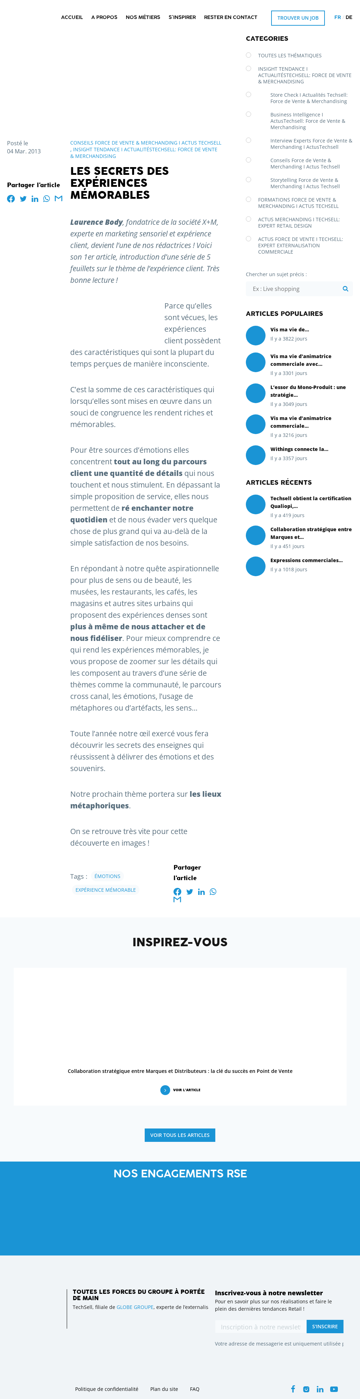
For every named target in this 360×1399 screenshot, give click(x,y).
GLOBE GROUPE (135, 1307)
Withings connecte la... (299, 449)
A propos (104, 17)
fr (337, 17)
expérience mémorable (106, 889)
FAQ (194, 1389)
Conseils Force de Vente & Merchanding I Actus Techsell (145, 142)
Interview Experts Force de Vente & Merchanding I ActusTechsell (311, 143)
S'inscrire (325, 1326)
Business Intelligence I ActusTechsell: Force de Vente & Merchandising (307, 121)
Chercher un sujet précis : (276, 274)
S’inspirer (182, 17)
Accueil (72, 17)
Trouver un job (298, 17)
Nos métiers (143, 17)
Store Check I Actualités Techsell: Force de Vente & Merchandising (309, 97)
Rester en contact (230, 17)
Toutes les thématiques (290, 55)
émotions (107, 876)
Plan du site (164, 1389)
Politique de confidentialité (106, 1389)
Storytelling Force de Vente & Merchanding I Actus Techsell (305, 183)
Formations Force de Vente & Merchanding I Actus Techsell (298, 202)
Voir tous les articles (180, 1135)
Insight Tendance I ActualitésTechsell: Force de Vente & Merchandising (305, 75)
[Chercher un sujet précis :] (299, 288)
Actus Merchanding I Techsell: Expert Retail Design (299, 222)
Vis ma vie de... (289, 329)
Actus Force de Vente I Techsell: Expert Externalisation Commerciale (300, 245)
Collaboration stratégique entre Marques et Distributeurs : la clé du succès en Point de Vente (180, 1071)
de (349, 17)
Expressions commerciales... (306, 560)
